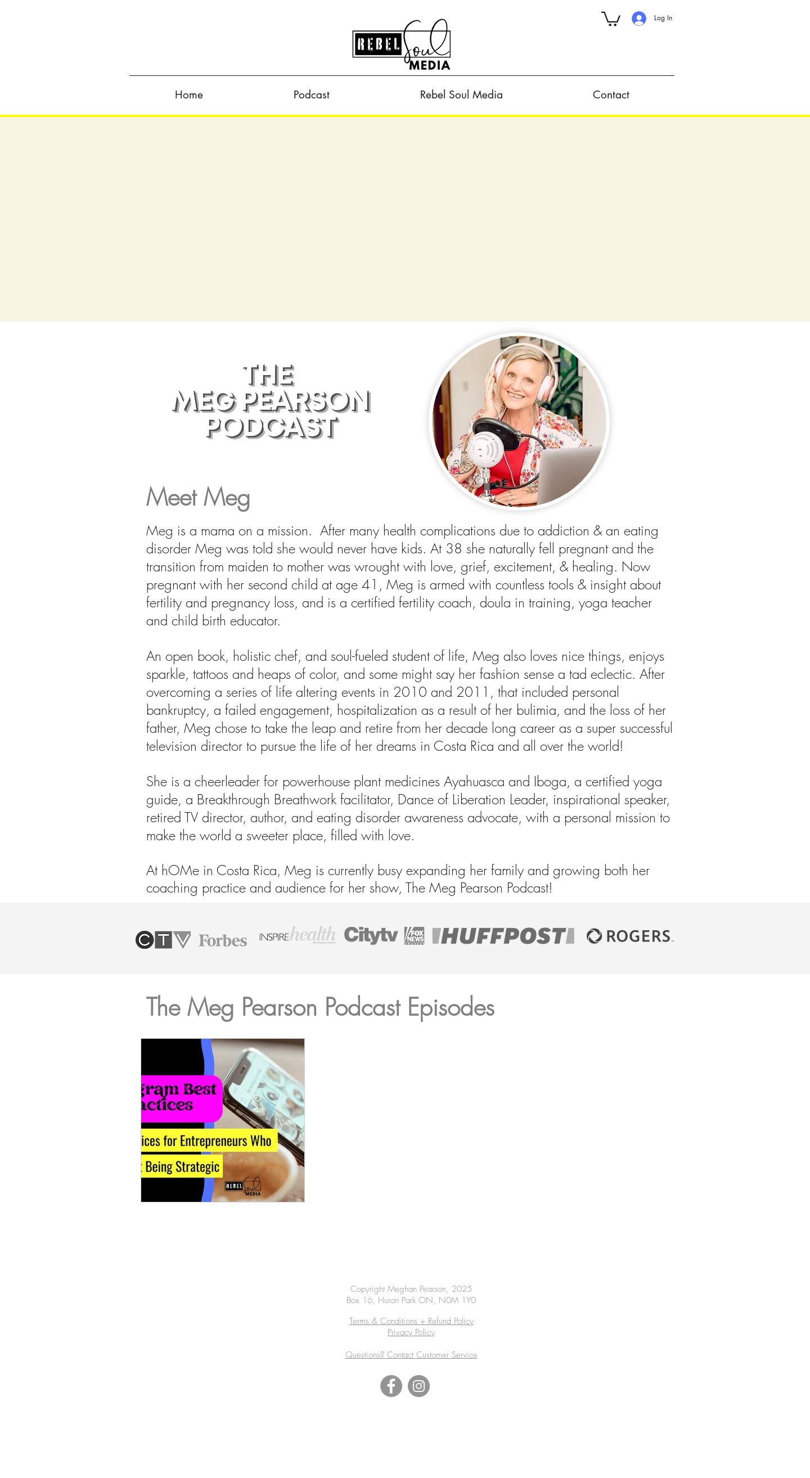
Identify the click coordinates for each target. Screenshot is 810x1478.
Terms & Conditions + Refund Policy (411, 1321)
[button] (610, 18)
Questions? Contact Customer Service (411, 1354)
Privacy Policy (411, 1332)
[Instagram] (419, 1386)
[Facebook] (391, 1386)
